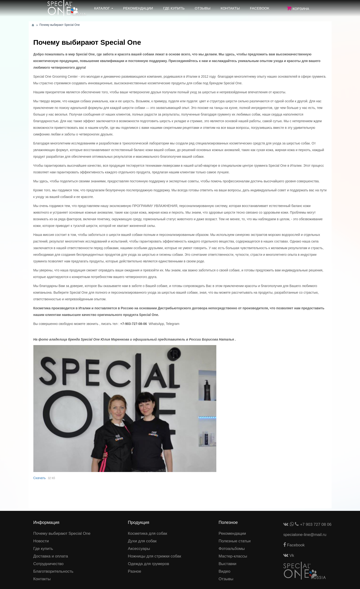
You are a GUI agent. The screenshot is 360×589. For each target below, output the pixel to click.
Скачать (39, 478)
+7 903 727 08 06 (316, 524)
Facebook (294, 545)
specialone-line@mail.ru (304, 534)
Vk (288, 555)
